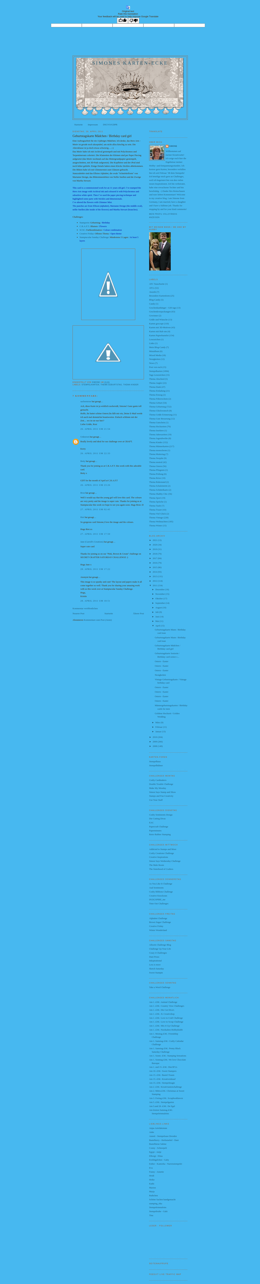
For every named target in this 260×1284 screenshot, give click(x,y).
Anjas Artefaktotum (158, 1128)
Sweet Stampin (156, 972)
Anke (151, 1132)
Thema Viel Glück (157, 513)
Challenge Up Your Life (160, 948)
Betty (82, 461)
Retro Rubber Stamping (160, 834)
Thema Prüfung (156, 474)
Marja (152, 1191)
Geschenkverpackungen (160, 311)
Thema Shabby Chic (158, 494)
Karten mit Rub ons (158, 331)
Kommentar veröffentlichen (85, 608)
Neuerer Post (78, 613)
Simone (173, 146)
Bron (82, 492)
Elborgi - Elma (156, 1156)
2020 (155, 544)
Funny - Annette (156, 1171)
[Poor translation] (133, 21)
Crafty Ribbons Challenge (161, 891)
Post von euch (155, 367)
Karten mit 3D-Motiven (160, 327)
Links (151, 343)
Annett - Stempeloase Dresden (163, 1136)
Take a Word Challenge (159, 987)
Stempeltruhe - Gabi (158, 1211)
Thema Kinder (131, 385)
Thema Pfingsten (156, 470)
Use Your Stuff (156, 800)
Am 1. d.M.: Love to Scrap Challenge (166, 1021)
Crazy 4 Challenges (158, 952)
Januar (158, 731)
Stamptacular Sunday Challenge (94, 237)
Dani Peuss (154, 956)
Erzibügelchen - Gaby (159, 1159)
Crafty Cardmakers (157, 780)
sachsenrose (85, 401)
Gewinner (153, 315)
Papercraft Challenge (158, 826)
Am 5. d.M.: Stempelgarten (161, 1102)
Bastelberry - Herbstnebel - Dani (164, 1140)
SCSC (82, 230)
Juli (157, 612)
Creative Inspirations (158, 857)
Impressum (93, 124)
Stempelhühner (156, 765)
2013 (155, 576)
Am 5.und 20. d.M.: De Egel (162, 1106)
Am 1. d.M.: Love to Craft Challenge (166, 1018)
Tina (151, 1215)
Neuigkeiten (154, 359)
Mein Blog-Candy (157, 347)
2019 (155, 549)
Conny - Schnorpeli (158, 1148)
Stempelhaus (155, 761)
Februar (159, 727)
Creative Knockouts (158, 895)
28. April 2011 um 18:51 (95, 600)
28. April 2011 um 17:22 (95, 569)
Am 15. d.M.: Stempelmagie (162, 1083)
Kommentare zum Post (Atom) (98, 620)
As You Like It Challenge (160, 883)
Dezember (160, 589)
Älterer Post (138, 613)
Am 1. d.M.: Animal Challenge (163, 1002)
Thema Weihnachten (158, 521)
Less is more (155, 964)
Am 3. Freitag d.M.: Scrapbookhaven (166, 1098)
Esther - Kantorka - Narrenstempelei (165, 1163)
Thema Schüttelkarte (158, 490)
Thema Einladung (157, 390)
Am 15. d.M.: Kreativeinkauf (162, 1079)
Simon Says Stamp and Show (162, 792)
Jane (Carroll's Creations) (91, 541)
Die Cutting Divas (157, 818)
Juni (157, 616)
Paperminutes (155, 830)
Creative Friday (87, 233)
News (151, 363)
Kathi (151, 1183)
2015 (155, 567)
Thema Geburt (155, 402)
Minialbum (154, 351)
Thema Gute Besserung (159, 418)
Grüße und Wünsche (158, 319)
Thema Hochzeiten (157, 426)
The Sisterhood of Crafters (161, 869)
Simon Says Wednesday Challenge (164, 861)
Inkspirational (155, 960)
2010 (155, 737)
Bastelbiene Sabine (157, 1144)
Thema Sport (155, 498)
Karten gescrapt (156, 323)
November (160, 594)
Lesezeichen (154, 339)
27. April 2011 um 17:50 (95, 534)
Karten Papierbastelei (159, 335)
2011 (155, 585)
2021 (155, 540)
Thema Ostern (155, 466)
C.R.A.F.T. (84, 226)
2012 (155, 581)
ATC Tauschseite (156, 284)
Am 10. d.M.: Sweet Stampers (162, 1071)
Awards (152, 292)
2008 (155, 746)
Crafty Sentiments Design (160, 814)
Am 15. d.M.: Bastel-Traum (161, 1075)
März (158, 722)
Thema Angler (155, 383)
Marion (152, 1187)
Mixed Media (155, 355)
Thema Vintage (156, 517)
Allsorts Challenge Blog (160, 944)
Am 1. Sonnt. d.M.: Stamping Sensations (167, 1055)
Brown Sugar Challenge (160, 922)
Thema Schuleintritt (158, 486)
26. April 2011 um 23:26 (95, 485)
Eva (151, 1167)
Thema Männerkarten (159, 446)
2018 (155, 553)
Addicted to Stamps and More (162, 849)
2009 (155, 741)
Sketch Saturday (156, 968)
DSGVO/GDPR (110, 124)
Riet (82, 517)
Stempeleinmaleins (157, 1207)
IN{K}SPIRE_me (157, 899)
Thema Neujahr (156, 458)
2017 (155, 558)
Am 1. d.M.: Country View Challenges (166, 1006)
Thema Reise (155, 478)
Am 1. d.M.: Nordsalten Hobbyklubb (166, 1029)
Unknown (84, 436)
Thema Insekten (156, 430)
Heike (152, 1179)
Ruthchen (153, 1195)
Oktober (159, 598)
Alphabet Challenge (158, 918)
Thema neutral (155, 462)
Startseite (78, 124)
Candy (152, 303)
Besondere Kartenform (159, 295)
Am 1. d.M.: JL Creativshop (162, 1014)
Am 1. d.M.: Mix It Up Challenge (164, 1025)
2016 (155, 562)
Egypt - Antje (155, 1152)
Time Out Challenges (158, 903)
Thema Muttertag (157, 454)
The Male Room (156, 865)
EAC (151, 822)
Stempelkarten (90, 385)
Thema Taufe (155, 505)
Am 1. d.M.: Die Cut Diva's (161, 1010)
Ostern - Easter (161, 661)
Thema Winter (155, 525)
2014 (155, 572)
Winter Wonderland (158, 930)
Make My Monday (157, 788)
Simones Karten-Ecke (130, 63)
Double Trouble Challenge (161, 784)
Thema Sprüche (156, 501)
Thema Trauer (155, 509)
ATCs (151, 288)
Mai (157, 621)
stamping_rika (155, 1203)
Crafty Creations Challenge (161, 853)
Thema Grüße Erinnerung (160, 414)
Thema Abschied (156, 379)
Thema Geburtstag (111, 385)
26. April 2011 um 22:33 (95, 453)
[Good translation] (122, 21)
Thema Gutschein (157, 422)
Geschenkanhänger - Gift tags (162, 307)
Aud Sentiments (156, 887)
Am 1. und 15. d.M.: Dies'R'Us (163, 1067)
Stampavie (84, 222)
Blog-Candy (154, 299)
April (158, 625)
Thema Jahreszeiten (158, 434)
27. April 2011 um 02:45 (95, 509)
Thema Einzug (155, 394)
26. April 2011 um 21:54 (95, 429)
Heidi (151, 1175)
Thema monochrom (158, 450)
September (160, 603)
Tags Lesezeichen (157, 375)
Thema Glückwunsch (158, 410)
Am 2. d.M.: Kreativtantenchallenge (165, 1087)
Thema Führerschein (158, 398)
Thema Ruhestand (157, 482)
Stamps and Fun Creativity (161, 796)
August (159, 607)
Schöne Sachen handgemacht (162, 1199)
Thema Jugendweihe (158, 438)
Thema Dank (155, 387)
